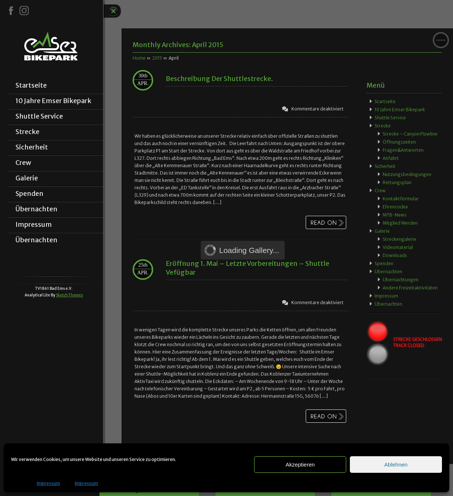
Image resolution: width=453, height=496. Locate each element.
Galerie (26, 178)
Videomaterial (398, 247)
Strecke (27, 132)
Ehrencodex (395, 207)
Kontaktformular (401, 198)
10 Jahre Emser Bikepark (53, 101)
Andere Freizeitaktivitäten (410, 288)
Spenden (29, 194)
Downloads (395, 255)
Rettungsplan (397, 182)
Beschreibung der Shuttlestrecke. (219, 78)
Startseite (31, 85)
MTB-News (395, 215)
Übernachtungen (400, 279)
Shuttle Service (39, 116)
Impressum (48, 483)
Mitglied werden (400, 223)
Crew (23, 163)
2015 (157, 58)
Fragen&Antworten (403, 150)
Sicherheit (31, 147)
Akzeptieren (300, 464)
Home (139, 58)
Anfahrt (391, 158)
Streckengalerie (399, 239)
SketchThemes (69, 295)
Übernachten (36, 209)
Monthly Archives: (178, 45)
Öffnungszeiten (399, 142)
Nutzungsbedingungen (407, 174)
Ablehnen (395, 464)
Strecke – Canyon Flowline (410, 134)
